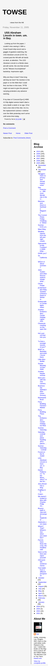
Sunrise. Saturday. (42, 429)
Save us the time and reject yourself (42, 555)
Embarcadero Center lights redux (42, 304)
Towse (15, 12)
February (41, 598)
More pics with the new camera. (42, 380)
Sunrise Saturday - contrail (42, 448)
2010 (38, 151)
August (41, 586)
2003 (38, 609)
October (41, 578)
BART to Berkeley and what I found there (42, 353)
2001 (38, 613)
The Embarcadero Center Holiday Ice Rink (42, 421)
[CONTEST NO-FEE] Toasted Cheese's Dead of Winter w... (42, 293)
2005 (38, 163)
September (42, 582)
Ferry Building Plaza (42, 412)
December (42, 165)
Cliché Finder (41, 284)
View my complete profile (40, 662)
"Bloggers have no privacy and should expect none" (42, 179)
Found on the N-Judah (41, 454)
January (41, 602)
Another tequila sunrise (41, 373)
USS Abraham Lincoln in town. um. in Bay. (15, 35)
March (41, 596)
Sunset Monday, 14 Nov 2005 (42, 366)
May (40, 591)
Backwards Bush (42, 398)
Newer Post (7, 133)
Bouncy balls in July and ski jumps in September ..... (42, 514)
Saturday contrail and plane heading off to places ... (42, 437)
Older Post (28, 133)
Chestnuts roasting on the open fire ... (42, 327)
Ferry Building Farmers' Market (42, 404)
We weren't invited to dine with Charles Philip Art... (42, 501)
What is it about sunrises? (42, 264)
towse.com (38, 658)
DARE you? (42, 253)
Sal (37, 634)
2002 (38, 611)
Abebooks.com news (42, 523)
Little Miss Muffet (41, 360)
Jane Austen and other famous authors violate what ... (42, 275)
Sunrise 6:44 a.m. (42, 226)
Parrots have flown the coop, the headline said (42, 544)
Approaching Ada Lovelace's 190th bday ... (42, 247)
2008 (38, 156)
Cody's (40, 494)
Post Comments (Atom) (22, 138)
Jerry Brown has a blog (42, 486)
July (40, 589)
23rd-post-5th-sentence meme (42, 563)
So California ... (42, 257)
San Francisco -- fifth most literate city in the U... (42, 193)
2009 (38, 154)
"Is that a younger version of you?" (42, 344)
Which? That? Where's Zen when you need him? (42, 532)
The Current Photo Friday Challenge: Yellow (42, 219)
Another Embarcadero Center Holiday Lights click (42, 315)
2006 (38, 161)
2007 (38, 158)
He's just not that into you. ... (42, 336)
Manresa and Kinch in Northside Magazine (42, 207)
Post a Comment (9, 128)
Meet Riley (42, 229)
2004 (38, 606)
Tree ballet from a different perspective (42, 572)
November (42, 170)
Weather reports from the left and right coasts (42, 236)
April (40, 593)
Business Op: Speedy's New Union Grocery (42, 390)
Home (18, 133)
